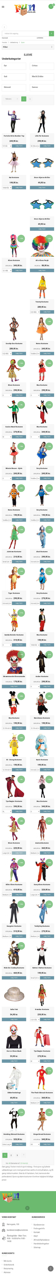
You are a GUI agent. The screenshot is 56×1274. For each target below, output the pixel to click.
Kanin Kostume (42, 760)
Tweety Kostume (41, 302)
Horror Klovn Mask (14, 1051)
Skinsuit (7, 87)
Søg (51, 33)
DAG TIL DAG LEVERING (42, 36)
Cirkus (35, 66)
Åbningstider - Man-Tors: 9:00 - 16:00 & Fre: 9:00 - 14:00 (17, 1238)
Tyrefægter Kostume (14, 801)
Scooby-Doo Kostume (14, 343)
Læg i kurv (19, 146)
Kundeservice (39, 1225)
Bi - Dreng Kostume (14, 760)
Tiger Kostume (14, 593)
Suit (5, 76)
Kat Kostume (14, 177)
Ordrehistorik (9, 1265)
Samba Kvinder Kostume (14, 635)
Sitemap (37, 1247)
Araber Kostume (42, 676)
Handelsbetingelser (41, 1244)
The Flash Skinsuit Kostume (42, 1093)
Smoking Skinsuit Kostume (14, 1134)
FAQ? (36, 1236)
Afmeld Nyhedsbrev (42, 1240)
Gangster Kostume (14, 926)
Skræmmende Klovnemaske (14, 676)
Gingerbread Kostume (42, 1134)
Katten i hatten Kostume (42, 968)
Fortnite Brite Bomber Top (14, 136)
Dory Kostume (41, 468)
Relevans (8, 99)
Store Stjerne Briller (42, 177)
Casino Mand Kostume (14, 427)
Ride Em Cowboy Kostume (14, 968)
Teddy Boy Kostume (42, 926)
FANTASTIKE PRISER (26, 35)
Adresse (7, 1272)
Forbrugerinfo (39, 1229)
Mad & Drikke (37, 76)
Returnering (8, 1269)
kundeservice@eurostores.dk (18, 1230)
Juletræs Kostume (14, 552)
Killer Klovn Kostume (14, 884)
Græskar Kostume (42, 1009)
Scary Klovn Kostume (42, 884)
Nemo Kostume (42, 343)
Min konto (8, 1261)
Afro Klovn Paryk (42, 260)
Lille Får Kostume (42, 136)
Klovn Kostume (14, 260)
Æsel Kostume (42, 552)
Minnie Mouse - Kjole (14, 468)
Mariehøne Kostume (42, 718)
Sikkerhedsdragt (14, 1093)
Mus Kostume (42, 385)
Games (35, 87)
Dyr (5, 66)
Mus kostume (14, 718)
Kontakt (37, 1232)
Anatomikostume (42, 843)
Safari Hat (14, 1009)
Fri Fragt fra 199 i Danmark (8, 36)
